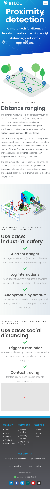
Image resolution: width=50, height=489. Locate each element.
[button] (45, 3)
